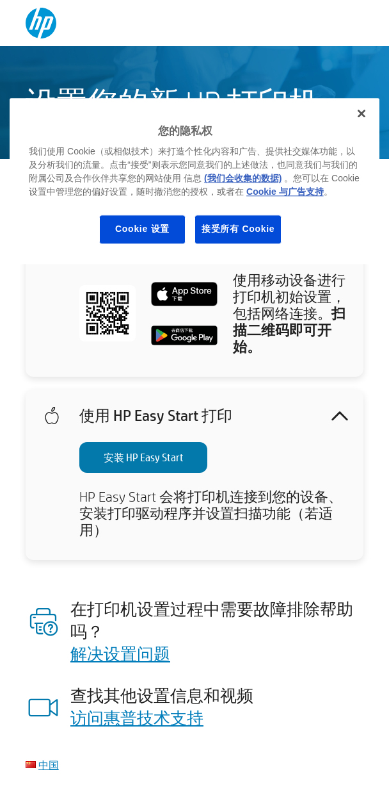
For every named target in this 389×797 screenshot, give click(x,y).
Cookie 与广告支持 (285, 191)
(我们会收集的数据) (243, 178)
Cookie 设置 (142, 229)
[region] (194, 181)
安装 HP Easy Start (144, 457)
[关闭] (361, 113)
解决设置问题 (120, 653)
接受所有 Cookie (238, 229)
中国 (48, 764)
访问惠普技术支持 (136, 717)
